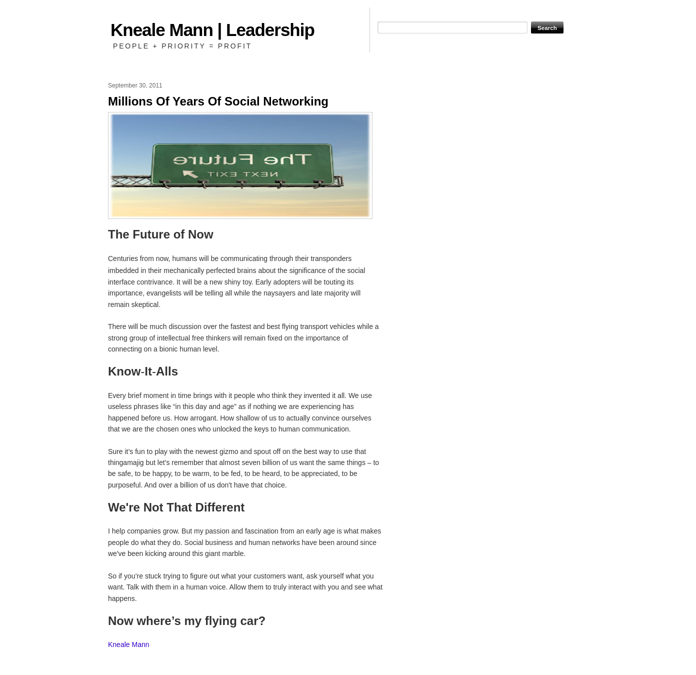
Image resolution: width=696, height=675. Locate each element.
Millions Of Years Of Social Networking (218, 101)
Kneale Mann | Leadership (212, 30)
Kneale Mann (129, 644)
